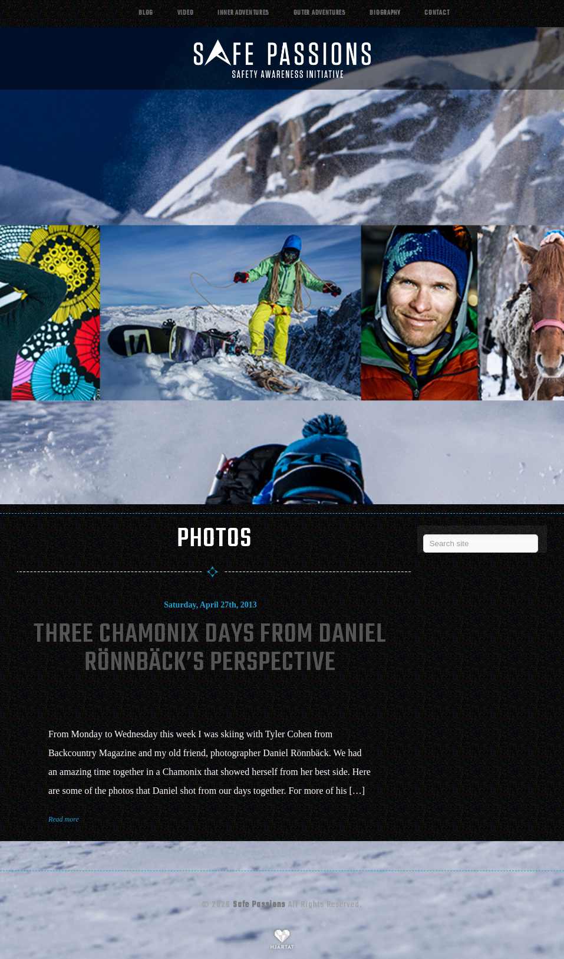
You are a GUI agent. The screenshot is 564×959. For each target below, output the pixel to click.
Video (185, 13)
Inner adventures (243, 13)
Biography (385, 13)
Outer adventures (319, 13)
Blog (145, 13)
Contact (436, 13)
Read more (63, 819)
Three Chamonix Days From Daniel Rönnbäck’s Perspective (210, 649)
